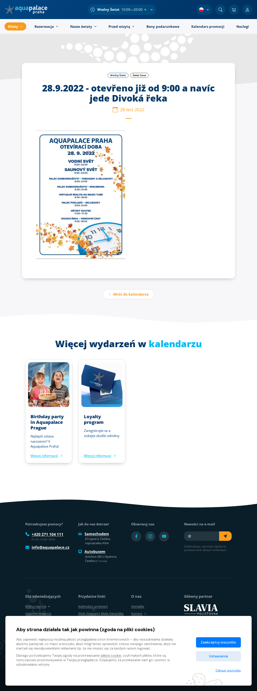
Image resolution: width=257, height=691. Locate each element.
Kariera (139, 613)
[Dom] (25, 9)
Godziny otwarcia (38, 613)
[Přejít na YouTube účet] (164, 536)
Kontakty (137, 606)
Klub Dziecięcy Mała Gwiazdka (101, 613)
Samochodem (93, 533)
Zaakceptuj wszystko (218, 642)
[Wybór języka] (204, 9)
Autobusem (91, 551)
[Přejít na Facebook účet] (136, 536)
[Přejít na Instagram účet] (150, 536)
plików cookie (111, 655)
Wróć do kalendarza (128, 294)
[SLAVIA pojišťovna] (201, 609)
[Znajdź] (220, 9)
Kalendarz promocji (93, 606)
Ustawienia (218, 656)
